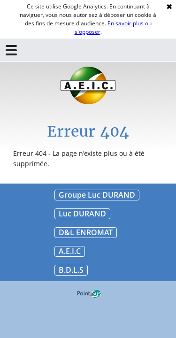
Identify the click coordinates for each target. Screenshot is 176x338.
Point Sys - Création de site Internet (89, 294)
